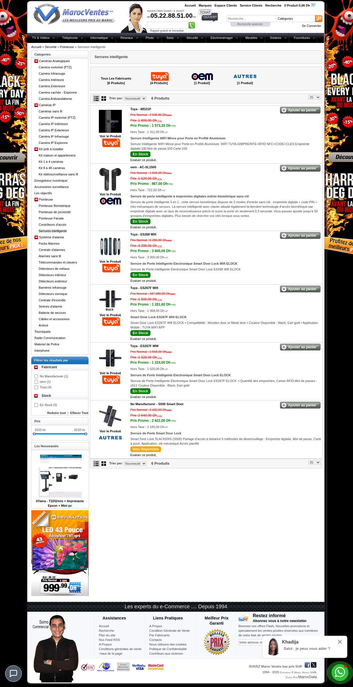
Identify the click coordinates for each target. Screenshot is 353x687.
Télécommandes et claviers (58, 262)
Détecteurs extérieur (53, 281)
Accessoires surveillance (51, 187)
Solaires (275, 37)
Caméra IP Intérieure (53, 124)
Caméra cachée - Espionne (58, 92)
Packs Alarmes (49, 243)
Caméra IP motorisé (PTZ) (57, 117)
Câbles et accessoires (54, 319)
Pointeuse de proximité (55, 212)
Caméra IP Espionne (53, 142)
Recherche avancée (250, 24)
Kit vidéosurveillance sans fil (58, 174)
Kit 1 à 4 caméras (51, 161)
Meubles (251, 37)
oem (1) (45, 381)
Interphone (42, 350)
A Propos (155, 626)
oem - (143, 167)
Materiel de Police (46, 344)
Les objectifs (43, 193)
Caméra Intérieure (51, 80)
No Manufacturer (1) (54, 376)
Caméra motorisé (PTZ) (55, 67)
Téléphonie (70, 37)
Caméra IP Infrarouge (54, 136)
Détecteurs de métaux (54, 268)
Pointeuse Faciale (51, 218)
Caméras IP (47, 105)
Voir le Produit (110, 136)
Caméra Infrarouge (52, 73)
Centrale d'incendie (52, 300)
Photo (150, 37)
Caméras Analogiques (54, 61)
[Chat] (13, 673)
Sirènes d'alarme (50, 306)
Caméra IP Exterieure (54, 130)
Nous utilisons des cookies (168, 644)
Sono (170, 37)
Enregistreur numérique (50, 180)
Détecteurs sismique (53, 294)
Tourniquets (42, 331)
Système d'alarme (51, 237)
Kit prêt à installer (51, 149)
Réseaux (127, 37)
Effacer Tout (79, 413)
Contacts (155, 640)
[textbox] (251, 18)
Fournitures (302, 37)
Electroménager (222, 37)
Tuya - (140, 109)
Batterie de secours (52, 312)
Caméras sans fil (50, 111)
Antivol (43, 325)
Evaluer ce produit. (143, 160)
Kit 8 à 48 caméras (52, 168)
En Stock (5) (48, 405)
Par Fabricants (159, 635)
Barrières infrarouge (52, 287)
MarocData (307, 677)
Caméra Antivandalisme (55, 98)
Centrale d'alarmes (52, 250)
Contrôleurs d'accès (52, 224)
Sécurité (192, 37)
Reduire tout (56, 413)
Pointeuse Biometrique (54, 205)
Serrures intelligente (53, 231)
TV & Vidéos (41, 37)
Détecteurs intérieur (52, 275)
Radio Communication (49, 338)
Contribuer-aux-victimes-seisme (166, 656)
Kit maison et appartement (57, 155)
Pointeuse (67, 47)
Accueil (36, 47)
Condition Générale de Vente (169, 630)
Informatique (99, 37)
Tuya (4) (46, 387)
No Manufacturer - (157, 404)
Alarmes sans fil (50, 256)
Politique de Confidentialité (168, 649)
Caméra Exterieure (52, 86)
